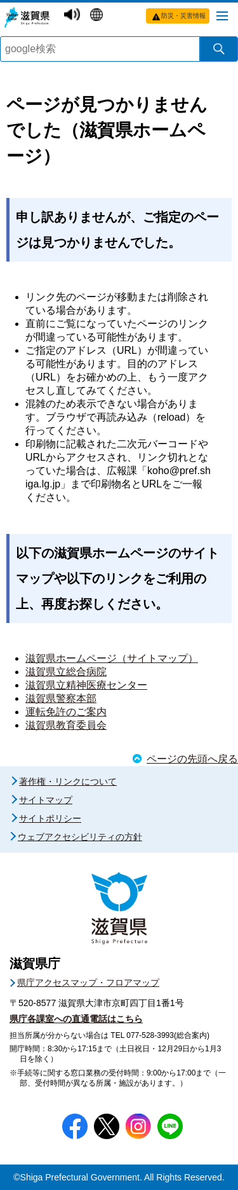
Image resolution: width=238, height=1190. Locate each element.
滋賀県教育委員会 (66, 725)
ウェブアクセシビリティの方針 (80, 837)
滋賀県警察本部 (60, 698)
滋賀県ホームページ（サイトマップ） (111, 658)
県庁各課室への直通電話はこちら (76, 1019)
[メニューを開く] (222, 15)
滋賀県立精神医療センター (86, 685)
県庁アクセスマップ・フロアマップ (88, 982)
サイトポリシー (50, 818)
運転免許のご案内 (66, 711)
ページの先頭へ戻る (192, 758)
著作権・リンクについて (68, 781)
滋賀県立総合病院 (66, 671)
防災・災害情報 (183, 15)
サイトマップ (45, 800)
